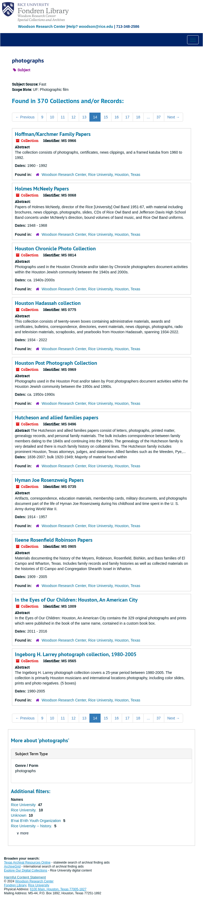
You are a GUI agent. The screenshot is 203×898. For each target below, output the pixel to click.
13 (84, 117)
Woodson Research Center (42, 26)
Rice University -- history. (32, 826)
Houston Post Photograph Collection (56, 362)
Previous (24, 117)
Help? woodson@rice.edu (90, 26)
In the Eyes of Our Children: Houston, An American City (76, 599)
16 (117, 117)
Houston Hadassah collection (48, 303)
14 (95, 117)
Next (173, 117)
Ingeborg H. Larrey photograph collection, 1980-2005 (75, 654)
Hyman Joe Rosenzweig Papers (49, 480)
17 (127, 117)
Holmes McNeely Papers (42, 188)
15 (106, 117)
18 (138, 117)
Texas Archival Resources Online (27, 862)
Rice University (24, 805)
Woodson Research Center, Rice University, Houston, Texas (91, 174)
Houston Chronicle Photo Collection (55, 248)
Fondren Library (15, 885)
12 (73, 117)
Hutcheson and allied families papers (56, 417)
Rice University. (24, 810)
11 (63, 117)
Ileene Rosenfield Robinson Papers (53, 539)
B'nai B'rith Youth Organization (36, 821)
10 (52, 117)
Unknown (19, 815)
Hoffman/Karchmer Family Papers (52, 134)
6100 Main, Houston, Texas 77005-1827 (58, 889)
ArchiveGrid (12, 866)
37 (159, 117)
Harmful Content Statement (25, 877)
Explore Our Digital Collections (25, 870)
